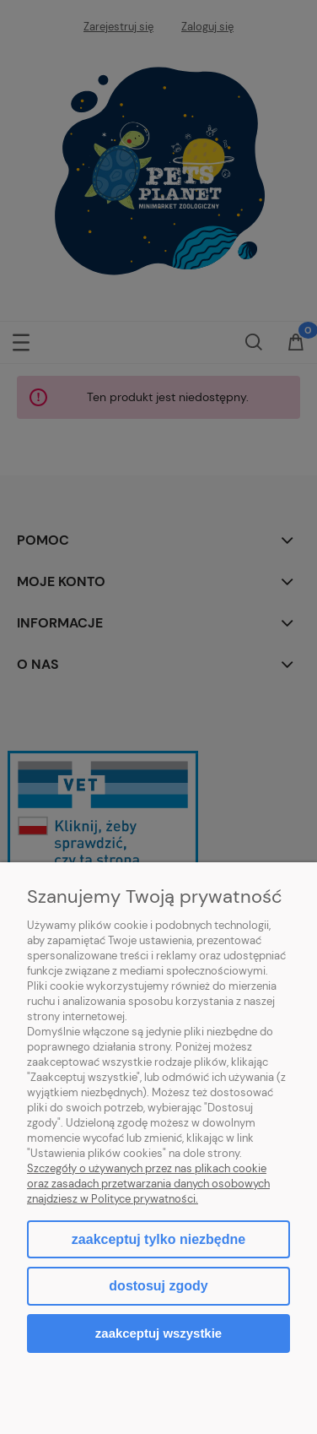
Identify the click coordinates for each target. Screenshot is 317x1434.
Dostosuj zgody (158, 1286)
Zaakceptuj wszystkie (158, 1333)
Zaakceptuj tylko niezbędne (158, 1239)
